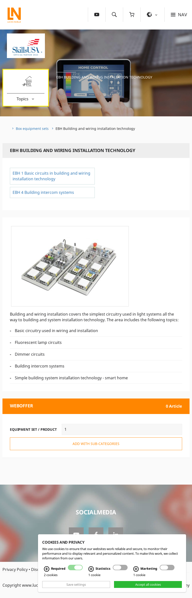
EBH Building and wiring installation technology (104, 77)
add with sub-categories (96, 443)
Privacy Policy (15, 569)
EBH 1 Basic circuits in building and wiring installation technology (51, 176)
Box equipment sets (32, 128)
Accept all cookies (148, 584)
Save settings (76, 584)
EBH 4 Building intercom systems (43, 192)
